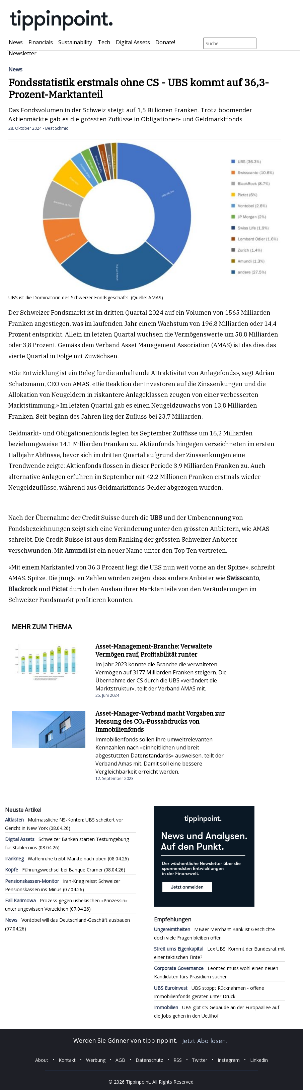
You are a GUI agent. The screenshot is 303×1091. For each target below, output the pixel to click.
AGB (120, 1059)
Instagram (229, 1059)
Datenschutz (149, 1059)
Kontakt (67, 1059)
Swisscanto (243, 578)
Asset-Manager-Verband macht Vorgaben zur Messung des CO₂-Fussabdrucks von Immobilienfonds (160, 721)
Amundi (76, 550)
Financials (40, 42)
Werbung (95, 1059)
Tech (104, 42)
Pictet (60, 589)
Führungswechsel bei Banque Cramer (54, 869)
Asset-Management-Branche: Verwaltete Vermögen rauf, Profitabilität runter (153, 650)
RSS (177, 1059)
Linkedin (259, 1059)
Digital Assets (133, 42)
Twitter (199, 1059)
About (41, 1059)
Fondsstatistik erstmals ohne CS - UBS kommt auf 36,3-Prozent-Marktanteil (138, 88)
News (16, 42)
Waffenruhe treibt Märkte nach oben (55, 858)
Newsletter (22, 53)
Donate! (165, 42)
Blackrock (22, 589)
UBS (156, 518)
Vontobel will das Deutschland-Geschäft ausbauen (67, 920)
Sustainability (75, 42)
